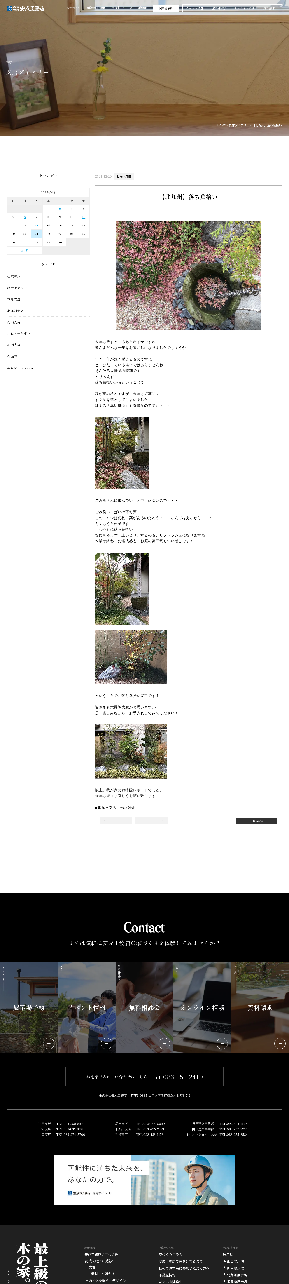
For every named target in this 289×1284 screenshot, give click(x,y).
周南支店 (14, 322)
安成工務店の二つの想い (103, 1254)
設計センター (17, 288)
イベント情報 (195, 8)
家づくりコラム (170, 1254)
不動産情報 (167, 1274)
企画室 (12, 356)
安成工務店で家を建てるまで (181, 1261)
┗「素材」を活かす (99, 1273)
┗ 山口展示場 (233, 1261)
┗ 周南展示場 (233, 1268)
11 (84, 217)
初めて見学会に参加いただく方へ (184, 1268)
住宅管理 (14, 276)
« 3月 (24, 250)
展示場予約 (166, 8)
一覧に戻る (256, 821)
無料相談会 (219, 8)
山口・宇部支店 (19, 334)
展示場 (228, 1254)
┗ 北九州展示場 (235, 1274)
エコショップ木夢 (204, 1134)
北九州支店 (15, 311)
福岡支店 (14, 345)
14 (37, 225)
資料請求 (269, 8)
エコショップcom (20, 368)
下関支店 (14, 299)
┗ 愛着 (89, 1267)
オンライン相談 (244, 8)
